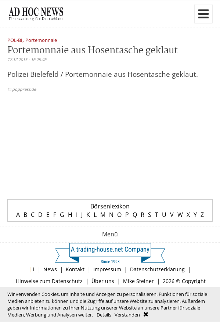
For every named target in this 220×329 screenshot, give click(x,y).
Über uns (102, 281)
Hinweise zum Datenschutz (49, 281)
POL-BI (14, 40)
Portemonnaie (41, 40)
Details (104, 314)
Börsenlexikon (110, 206)
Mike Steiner (138, 281)
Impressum (107, 269)
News (50, 269)
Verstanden (127, 314)
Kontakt (75, 269)
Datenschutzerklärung (157, 269)
